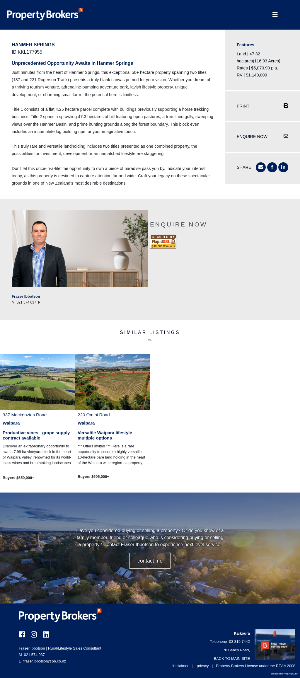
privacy (203, 666)
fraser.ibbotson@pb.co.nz (44, 661)
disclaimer (180, 666)
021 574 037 (32, 655)
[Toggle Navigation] (275, 15)
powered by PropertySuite (284, 673)
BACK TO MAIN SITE (232, 658)
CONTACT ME (150, 561)
